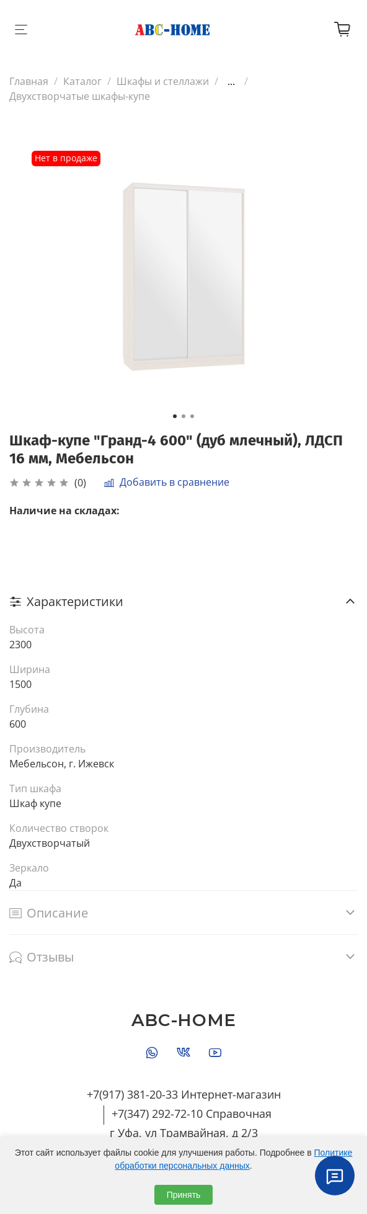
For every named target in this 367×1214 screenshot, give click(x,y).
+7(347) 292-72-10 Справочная (192, 1113)
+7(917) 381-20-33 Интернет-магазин (184, 1094)
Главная (28, 81)
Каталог (82, 81)
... (231, 81)
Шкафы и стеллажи (163, 81)
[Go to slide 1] (175, 416)
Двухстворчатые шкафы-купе (79, 96)
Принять (184, 1195)
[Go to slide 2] (183, 416)
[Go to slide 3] (192, 416)
